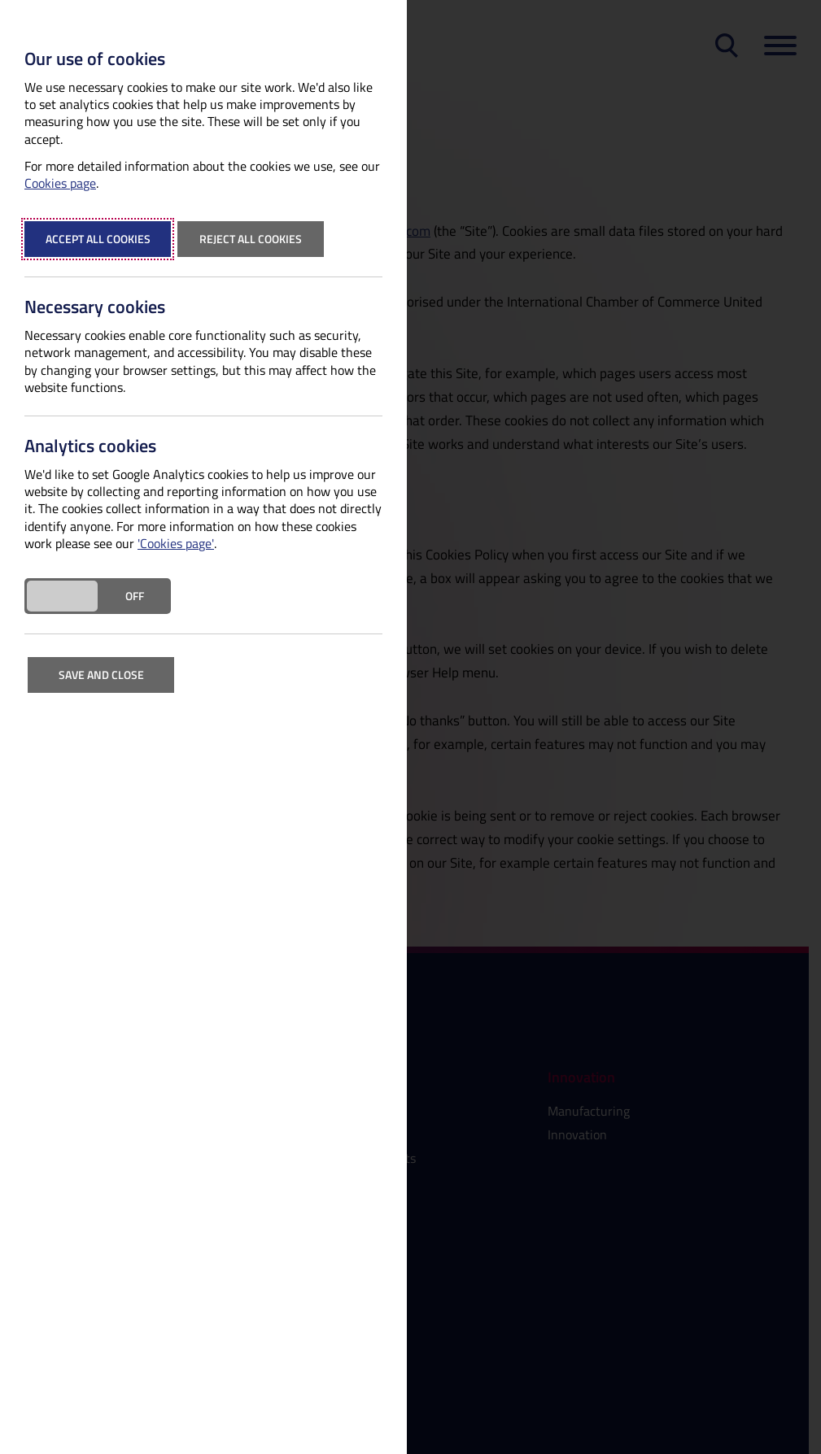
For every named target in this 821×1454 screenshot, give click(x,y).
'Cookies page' (176, 543)
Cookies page (60, 183)
